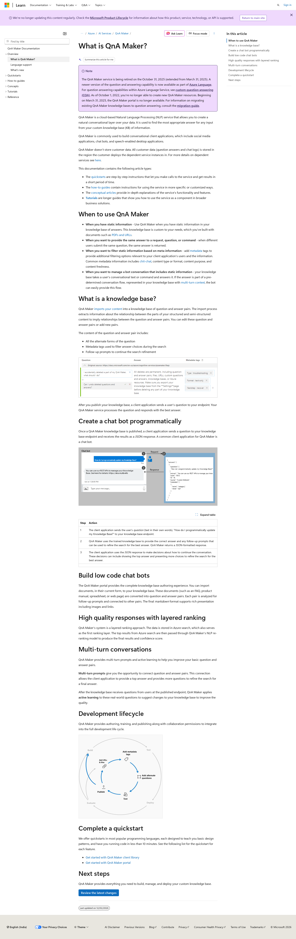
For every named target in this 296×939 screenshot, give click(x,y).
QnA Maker (122, 33)
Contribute (168, 927)
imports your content (108, 309)
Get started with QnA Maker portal (108, 862)
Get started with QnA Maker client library (112, 857)
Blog (151, 927)
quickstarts (98, 177)
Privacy (183, 927)
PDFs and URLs (122, 235)
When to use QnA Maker (242, 40)
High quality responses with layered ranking (253, 60)
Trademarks (256, 927)
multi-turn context (193, 282)
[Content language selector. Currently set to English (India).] (17, 927)
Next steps (234, 80)
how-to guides (100, 187)
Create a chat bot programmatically (249, 50)
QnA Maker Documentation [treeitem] (24, 48)
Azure (91, 33)
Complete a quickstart (241, 75)
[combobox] (37, 41)
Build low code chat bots (242, 55)
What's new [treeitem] (17, 70)
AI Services (105, 33)
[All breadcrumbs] (82, 33)
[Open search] (278, 5)
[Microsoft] (7, 5)
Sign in (287, 5)
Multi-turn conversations (242, 65)
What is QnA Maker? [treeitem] (23, 59)
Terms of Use (238, 927)
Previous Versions (134, 927)
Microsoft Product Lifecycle (109, 18)
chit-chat (145, 261)
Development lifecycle (241, 70)
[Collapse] (64, 33)
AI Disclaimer (112, 927)
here (98, 160)
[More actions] (214, 33)
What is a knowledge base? (244, 45)
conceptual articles (103, 192)
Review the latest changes (98, 893)
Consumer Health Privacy (208, 927)
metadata (196, 251)
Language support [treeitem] (21, 64)
